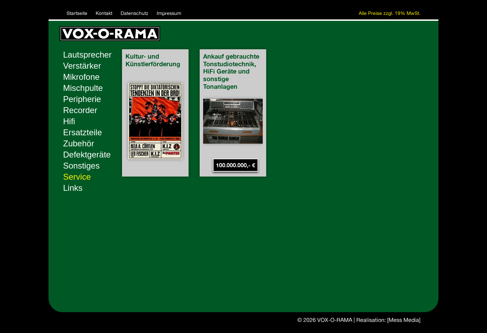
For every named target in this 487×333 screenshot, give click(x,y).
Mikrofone (81, 77)
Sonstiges (81, 165)
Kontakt (104, 13)
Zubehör (78, 143)
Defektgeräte (87, 154)
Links (72, 188)
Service (77, 176)
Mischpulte (83, 88)
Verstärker (82, 65)
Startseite (77, 13)
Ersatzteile (82, 132)
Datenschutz (134, 13)
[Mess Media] (403, 320)
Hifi (69, 121)
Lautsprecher (87, 54)
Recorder (80, 110)
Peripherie (82, 99)
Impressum (169, 13)
